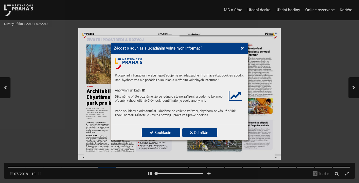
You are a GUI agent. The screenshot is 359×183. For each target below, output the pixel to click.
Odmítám (199, 132)
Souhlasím (161, 132)
